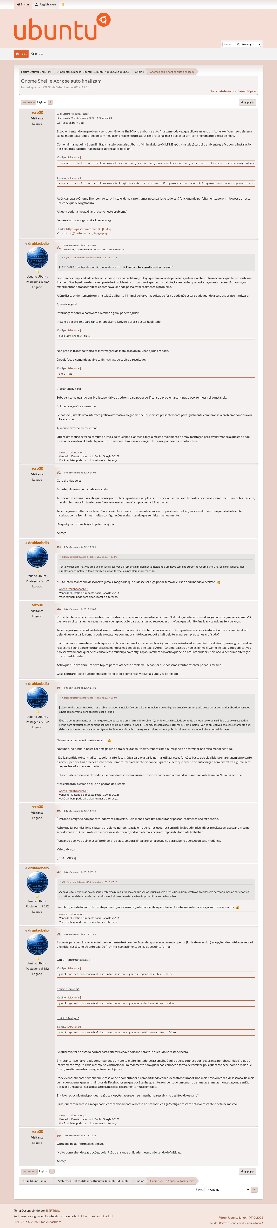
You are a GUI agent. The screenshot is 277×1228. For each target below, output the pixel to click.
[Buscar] (238, 44)
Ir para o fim (28, 102)
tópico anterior (221, 91)
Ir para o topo (29, 1171)
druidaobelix (38, 243)
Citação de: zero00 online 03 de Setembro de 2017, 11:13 (89, 257)
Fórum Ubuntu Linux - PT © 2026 (241, 1217)
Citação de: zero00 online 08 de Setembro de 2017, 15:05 (89, 697)
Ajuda (213, 1222)
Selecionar (73, 157)
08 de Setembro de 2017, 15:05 (80, 609)
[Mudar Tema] (63, 4)
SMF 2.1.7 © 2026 (26, 1222)
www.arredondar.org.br (73, 452)
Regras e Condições (231, 1222)
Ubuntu (86, 1216)
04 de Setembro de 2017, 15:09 (80, 245)
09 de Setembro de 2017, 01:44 (80, 934)
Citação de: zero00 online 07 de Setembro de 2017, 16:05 (89, 556)
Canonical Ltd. (103, 1216)
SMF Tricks (53, 1210)
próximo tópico (245, 91)
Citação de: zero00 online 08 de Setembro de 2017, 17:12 (89, 882)
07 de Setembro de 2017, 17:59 (80, 547)
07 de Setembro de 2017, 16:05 (80, 472)
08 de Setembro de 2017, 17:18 (80, 872)
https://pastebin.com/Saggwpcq (85, 233)
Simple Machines (50, 1222)
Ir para (199, 1189)
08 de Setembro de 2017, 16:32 (80, 687)
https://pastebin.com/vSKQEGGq (88, 229)
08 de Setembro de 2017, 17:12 (80, 811)
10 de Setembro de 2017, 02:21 (80, 1135)
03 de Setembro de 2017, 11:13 (73, 113)
